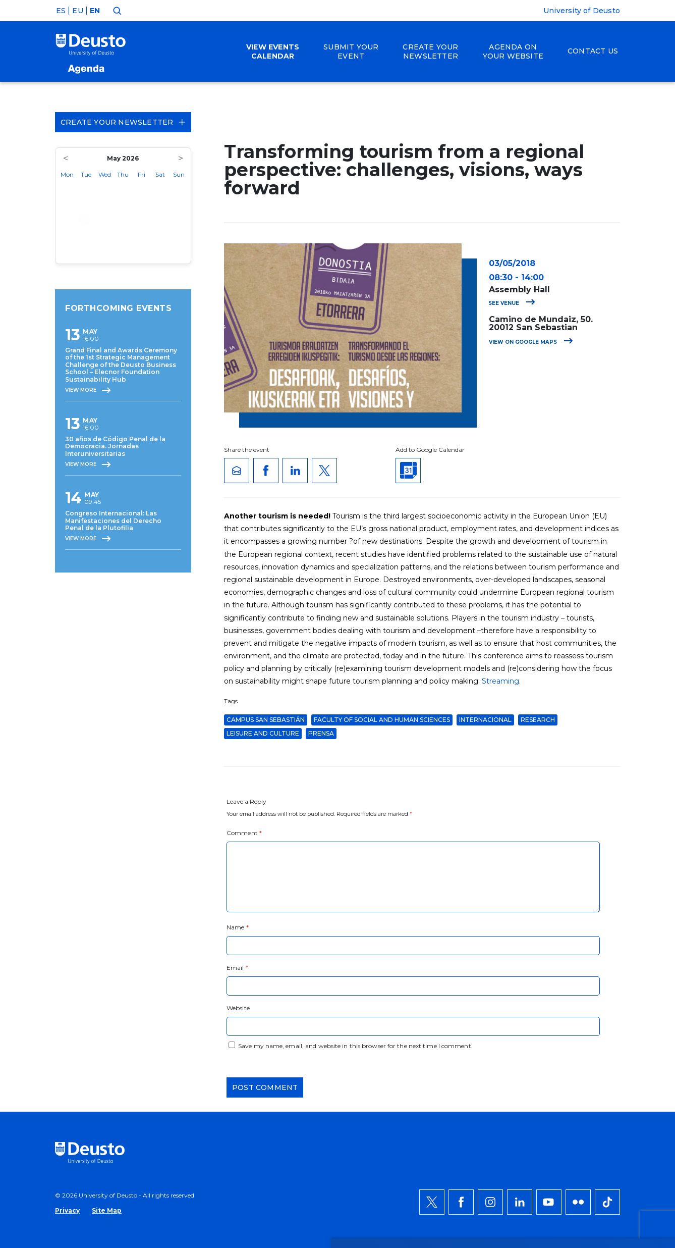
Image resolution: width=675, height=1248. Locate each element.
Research (538, 719)
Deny (579, 1017)
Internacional (485, 719)
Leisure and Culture (263, 733)
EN (95, 10)
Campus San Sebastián (266, 719)
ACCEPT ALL (591, 986)
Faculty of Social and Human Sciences (382, 719)
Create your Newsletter (123, 122)
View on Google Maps (531, 342)
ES (61, 10)
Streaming (500, 681)
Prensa (321, 733)
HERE (452, 1017)
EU (77, 10)
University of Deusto (581, 10)
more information (271, 1017)
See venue (511, 303)
